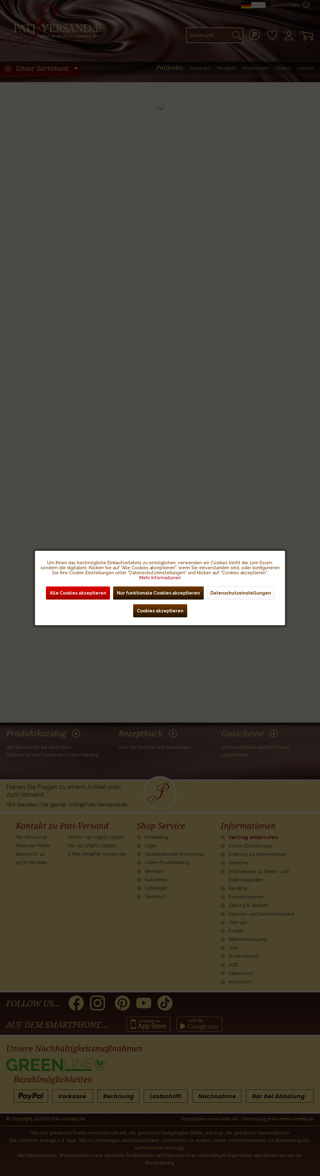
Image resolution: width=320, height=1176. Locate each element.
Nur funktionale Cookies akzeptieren (158, 592)
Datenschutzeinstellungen (240, 592)
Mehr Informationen (160, 577)
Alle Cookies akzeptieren (78, 592)
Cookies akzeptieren (160, 610)
